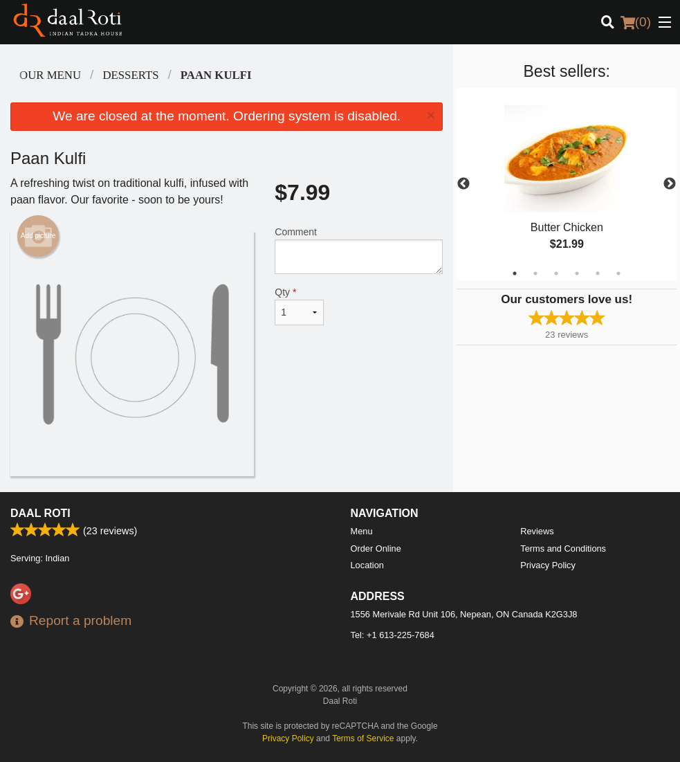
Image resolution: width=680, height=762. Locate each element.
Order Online (376, 548)
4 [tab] (577, 273)
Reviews (536, 531)
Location (367, 565)
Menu (362, 531)
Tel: (392, 635)
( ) (636, 22)
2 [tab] (535, 273)
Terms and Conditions (563, 548)
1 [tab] (515, 273)
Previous (463, 184)
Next (670, 184)
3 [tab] (556, 273)
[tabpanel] (566, 184)
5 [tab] (598, 273)
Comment (359, 250)
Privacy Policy (548, 565)
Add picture (38, 236)
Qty (299, 306)
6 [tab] (618, 273)
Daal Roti (40, 513)
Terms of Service (363, 738)
